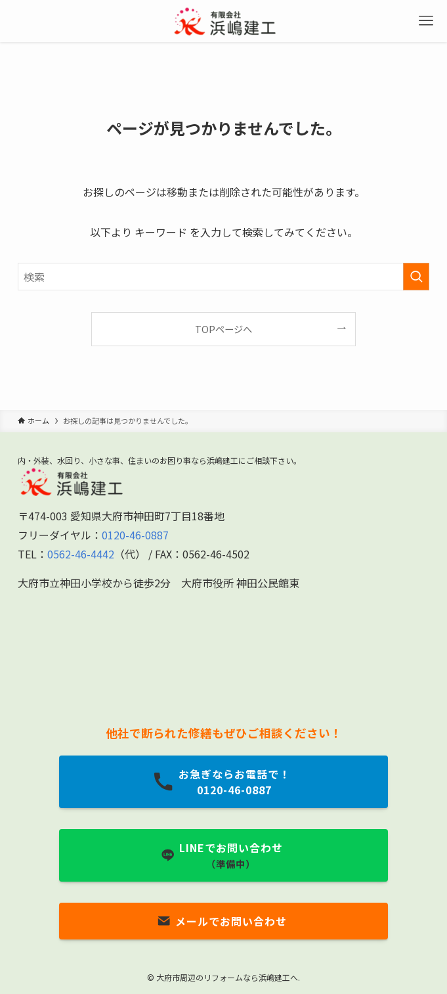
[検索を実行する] (416, 276)
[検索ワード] (223, 276)
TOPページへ (223, 329)
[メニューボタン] (426, 21)
